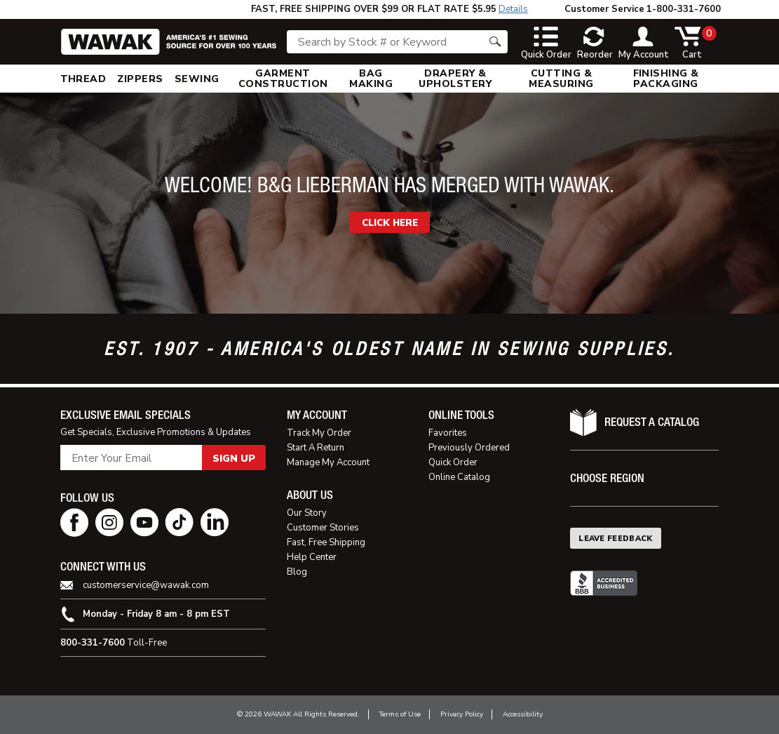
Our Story (307, 513)
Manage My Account (328, 462)
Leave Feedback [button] (615, 538)
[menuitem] (83, 79)
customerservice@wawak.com (146, 585)
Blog (297, 572)
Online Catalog (459, 477)
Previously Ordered (469, 447)
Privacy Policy (461, 714)
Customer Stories (323, 527)
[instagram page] (109, 522)
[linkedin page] (215, 522)
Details (513, 9)
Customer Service (604, 9)
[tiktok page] (179, 522)
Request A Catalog (651, 422)
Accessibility (523, 714)
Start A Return (315, 447)
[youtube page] (144, 522)
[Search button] (495, 42)
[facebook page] (74, 522)
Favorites (447, 433)
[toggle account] (644, 43)
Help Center (312, 557)
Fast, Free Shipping (326, 542)
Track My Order (319, 433)
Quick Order (452, 462)
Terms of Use (400, 714)
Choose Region (607, 478)
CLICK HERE (390, 223)
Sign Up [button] (233, 458)
